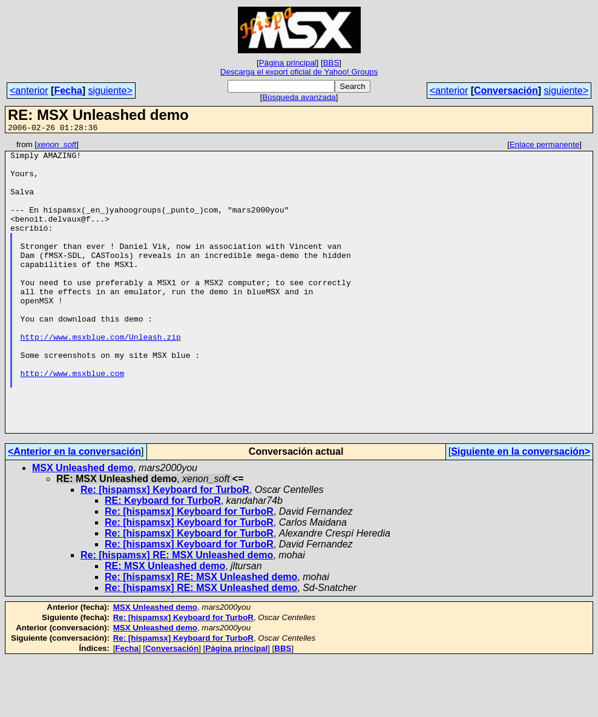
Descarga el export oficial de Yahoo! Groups (299, 71)
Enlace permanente (545, 146)
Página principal (288, 62)
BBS (331, 62)
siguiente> (110, 90)
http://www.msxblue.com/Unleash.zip (101, 376)
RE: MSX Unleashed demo (165, 624)
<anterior (29, 90)
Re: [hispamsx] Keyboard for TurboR (164, 548)
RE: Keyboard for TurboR (163, 558)
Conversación (506, 90)
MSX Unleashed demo (82, 526)
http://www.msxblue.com (73, 420)
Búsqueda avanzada (299, 97)
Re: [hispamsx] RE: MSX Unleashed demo (176, 613)
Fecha (68, 90)
